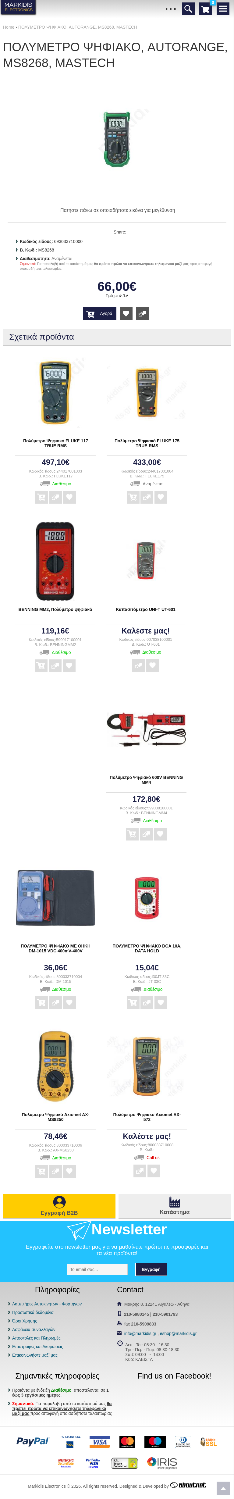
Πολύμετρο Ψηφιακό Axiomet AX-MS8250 (56, 1117)
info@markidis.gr (140, 1333)
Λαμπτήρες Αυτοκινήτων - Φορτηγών (47, 1303)
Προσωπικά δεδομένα (33, 1312)
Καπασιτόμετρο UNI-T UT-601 (146, 609)
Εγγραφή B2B (59, 1213)
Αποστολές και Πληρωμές (36, 1338)
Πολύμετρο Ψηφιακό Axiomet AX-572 (147, 1117)
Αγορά (106, 313)
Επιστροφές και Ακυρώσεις (37, 1346)
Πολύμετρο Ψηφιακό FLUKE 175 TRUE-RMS (147, 443)
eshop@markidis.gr (178, 1333)
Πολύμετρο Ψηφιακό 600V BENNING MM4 (146, 780)
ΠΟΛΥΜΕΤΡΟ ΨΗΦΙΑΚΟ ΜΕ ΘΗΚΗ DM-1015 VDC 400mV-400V (55, 948)
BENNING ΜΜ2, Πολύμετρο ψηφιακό (55, 609)
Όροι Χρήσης (24, 1321)
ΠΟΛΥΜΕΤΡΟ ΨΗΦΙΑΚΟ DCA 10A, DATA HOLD (146, 948)
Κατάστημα (175, 1212)
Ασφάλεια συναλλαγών (33, 1329)
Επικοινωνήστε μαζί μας (35, 1355)
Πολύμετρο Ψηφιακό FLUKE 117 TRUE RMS (55, 443)
